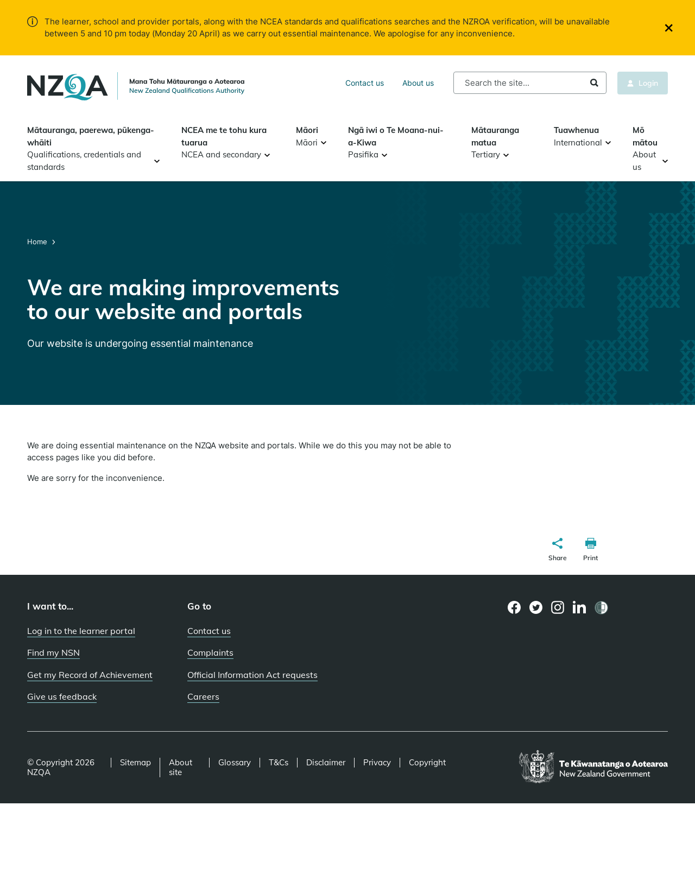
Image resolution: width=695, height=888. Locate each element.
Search (594, 83)
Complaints (210, 652)
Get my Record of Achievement (90, 674)
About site (180, 767)
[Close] (668, 28)
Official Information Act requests (252, 674)
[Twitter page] (536, 607)
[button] (557, 551)
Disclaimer (325, 763)
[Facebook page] (514, 607)
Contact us (364, 82)
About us (418, 82)
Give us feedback (62, 696)
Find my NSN (53, 652)
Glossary (234, 763)
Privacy (377, 763)
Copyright (427, 763)
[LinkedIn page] (579, 607)
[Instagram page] (558, 607)
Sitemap (135, 763)
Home (38, 241)
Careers (203, 696)
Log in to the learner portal (81, 630)
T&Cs (278, 763)
